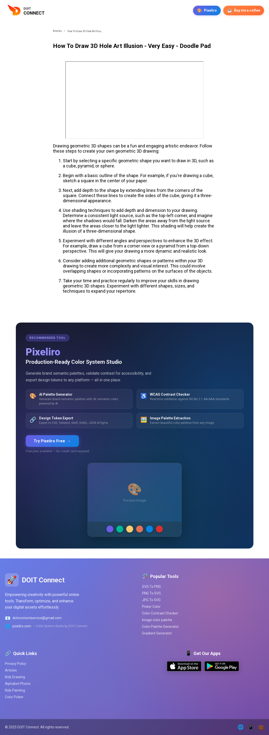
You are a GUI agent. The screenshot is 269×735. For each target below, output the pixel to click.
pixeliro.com (21, 626)
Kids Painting (15, 690)
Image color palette (157, 620)
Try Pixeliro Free (52, 441)
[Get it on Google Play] (221, 670)
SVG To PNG (151, 587)
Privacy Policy (15, 664)
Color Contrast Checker (160, 613)
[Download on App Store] (184, 670)
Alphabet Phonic (18, 684)
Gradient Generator (157, 633)
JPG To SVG (151, 600)
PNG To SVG (151, 593)
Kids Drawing (15, 677)
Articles (57, 31)
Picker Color (151, 607)
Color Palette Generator (160, 627)
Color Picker (14, 697)
